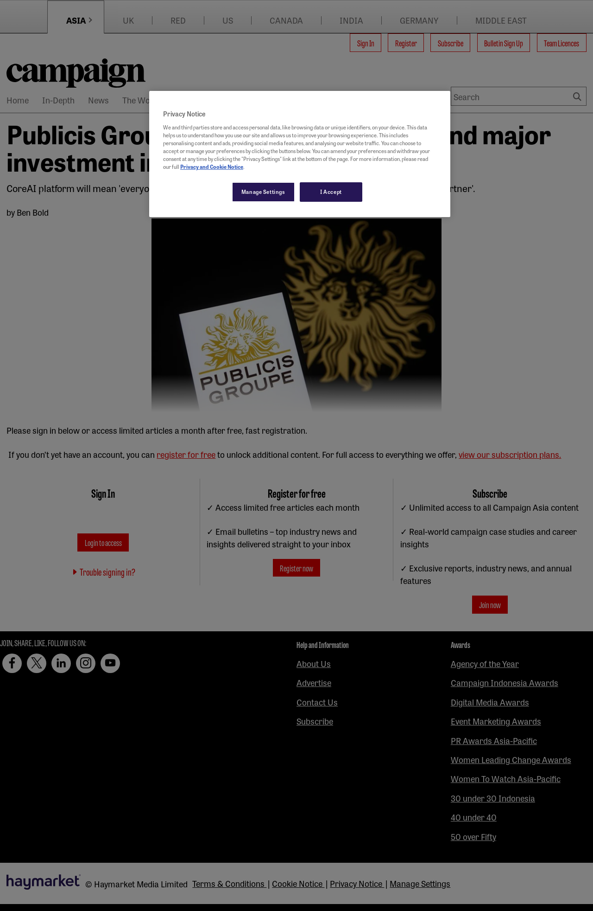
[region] (299, 154)
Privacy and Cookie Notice (211, 166)
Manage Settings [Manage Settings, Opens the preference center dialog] (263, 191)
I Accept (331, 191)
